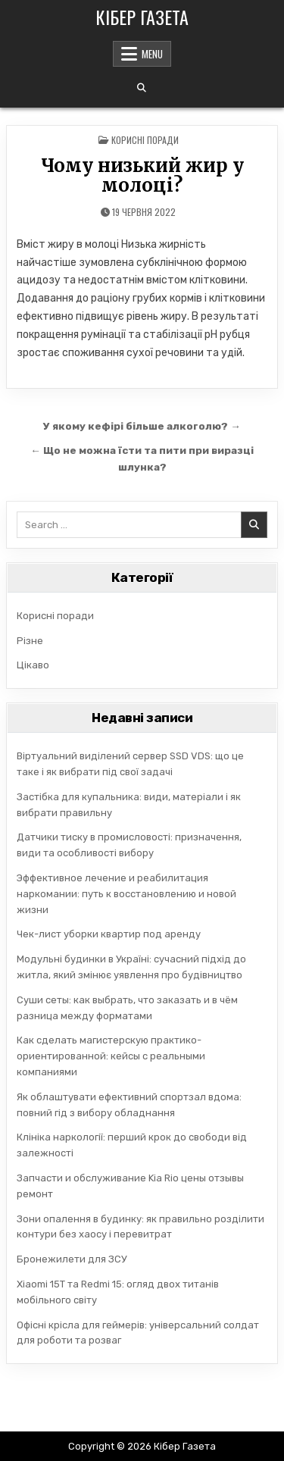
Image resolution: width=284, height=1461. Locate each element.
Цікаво (33, 665)
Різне (30, 640)
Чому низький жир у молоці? (142, 175)
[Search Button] (141, 88)
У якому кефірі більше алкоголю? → (142, 426)
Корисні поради (145, 139)
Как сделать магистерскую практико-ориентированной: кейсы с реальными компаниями (111, 1056)
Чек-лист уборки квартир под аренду (109, 934)
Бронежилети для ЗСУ (72, 1259)
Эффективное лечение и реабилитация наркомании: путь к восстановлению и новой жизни (126, 893)
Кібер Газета (142, 16)
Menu (152, 53)
